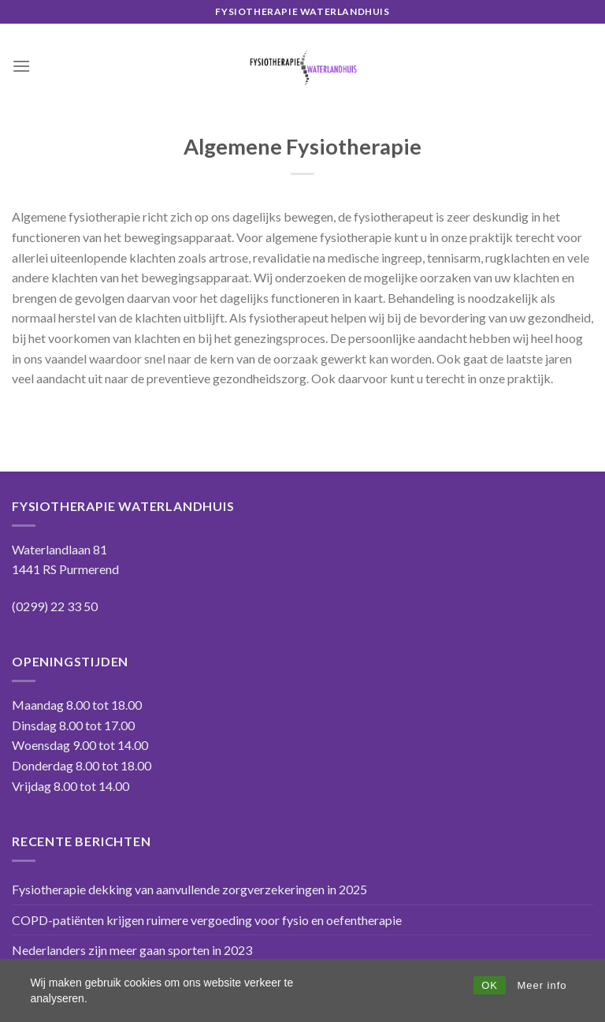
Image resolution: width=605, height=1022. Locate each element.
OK (489, 985)
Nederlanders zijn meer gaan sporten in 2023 (132, 949)
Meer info (541, 985)
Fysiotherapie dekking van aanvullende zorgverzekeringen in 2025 (189, 889)
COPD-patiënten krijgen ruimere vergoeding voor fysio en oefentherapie (207, 919)
